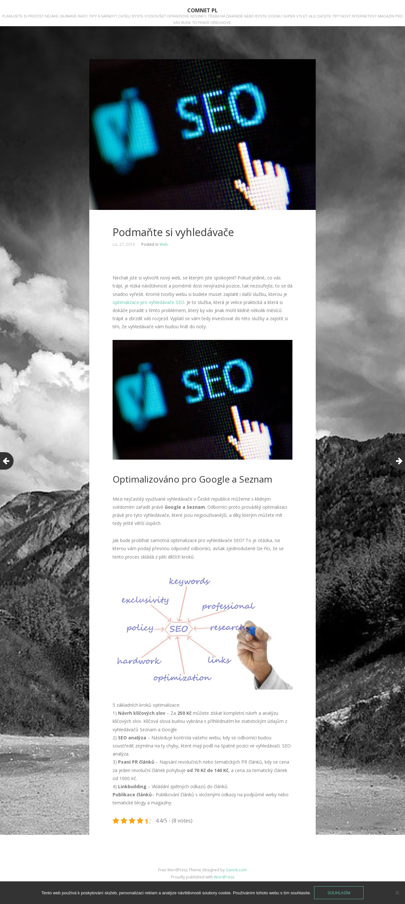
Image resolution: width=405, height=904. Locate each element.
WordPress (224, 877)
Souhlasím (338, 893)
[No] (397, 892)
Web (163, 244)
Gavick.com (236, 870)
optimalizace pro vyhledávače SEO (148, 302)
